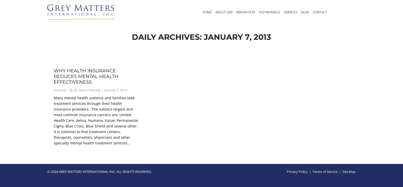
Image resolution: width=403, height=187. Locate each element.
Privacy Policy (297, 171)
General (60, 90)
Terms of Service (325, 171)
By (84, 90)
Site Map (349, 171)
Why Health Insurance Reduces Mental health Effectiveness (86, 76)
